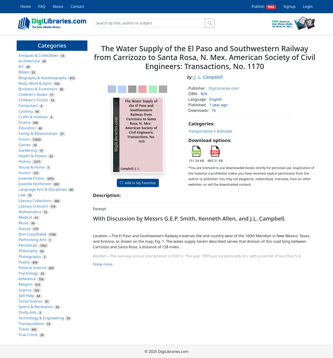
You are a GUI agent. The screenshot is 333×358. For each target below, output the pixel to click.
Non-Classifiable (32, 234)
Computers (28, 105)
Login (308, 6)
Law (21, 194)
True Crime (28, 334)
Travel (23, 329)
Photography (29, 256)
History (24, 161)
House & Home (31, 167)
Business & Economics (37, 88)
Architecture (29, 61)
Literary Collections (35, 200)
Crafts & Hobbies (33, 116)
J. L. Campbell (208, 77)
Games (24, 144)
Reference (27, 278)
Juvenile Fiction (31, 178)
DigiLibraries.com (224, 88)
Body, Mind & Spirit (35, 83)
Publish (264, 6)
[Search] (149, 23)
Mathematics (29, 211)
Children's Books (32, 94)
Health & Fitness (32, 155)
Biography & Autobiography (42, 77)
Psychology (28, 273)
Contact (77, 6)
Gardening (27, 150)
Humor (24, 172)
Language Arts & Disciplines (42, 189)
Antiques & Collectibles (38, 55)
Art (21, 66)
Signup (290, 6)
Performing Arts (32, 239)
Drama (24, 122)
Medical (25, 217)
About (58, 6)
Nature (24, 228)
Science (24, 290)
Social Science (30, 301)
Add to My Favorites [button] (138, 183)
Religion (25, 284)
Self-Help (26, 295)
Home (25, 6)
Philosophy (28, 250)
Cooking (25, 111)
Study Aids (27, 312)
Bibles (23, 72)
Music (23, 222)
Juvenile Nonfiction (34, 183)
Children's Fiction (33, 100)
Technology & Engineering (41, 318)
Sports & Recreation (35, 306)
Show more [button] (103, 264)
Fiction (24, 139)
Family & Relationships (38, 133)
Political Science (32, 267)
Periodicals (27, 245)
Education (27, 127)
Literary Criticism (33, 206)
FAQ (41, 6)
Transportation (31, 323)
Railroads (224, 131)
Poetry (24, 262)
